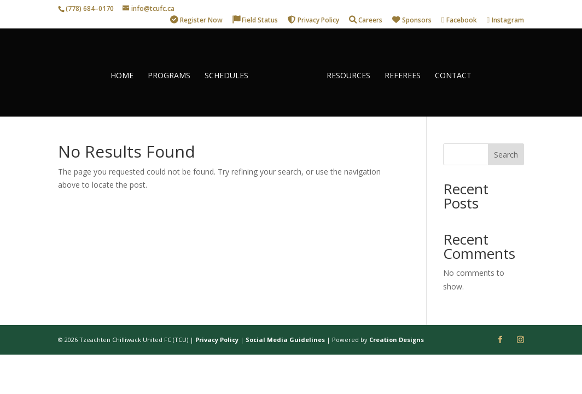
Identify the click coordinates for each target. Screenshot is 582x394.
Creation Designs (396, 339)
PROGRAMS (173, 71)
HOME (126, 71)
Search (506, 154)
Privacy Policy (216, 339)
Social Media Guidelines (285, 339)
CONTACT (448, 71)
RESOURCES (344, 71)
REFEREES (398, 71)
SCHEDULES (231, 71)
